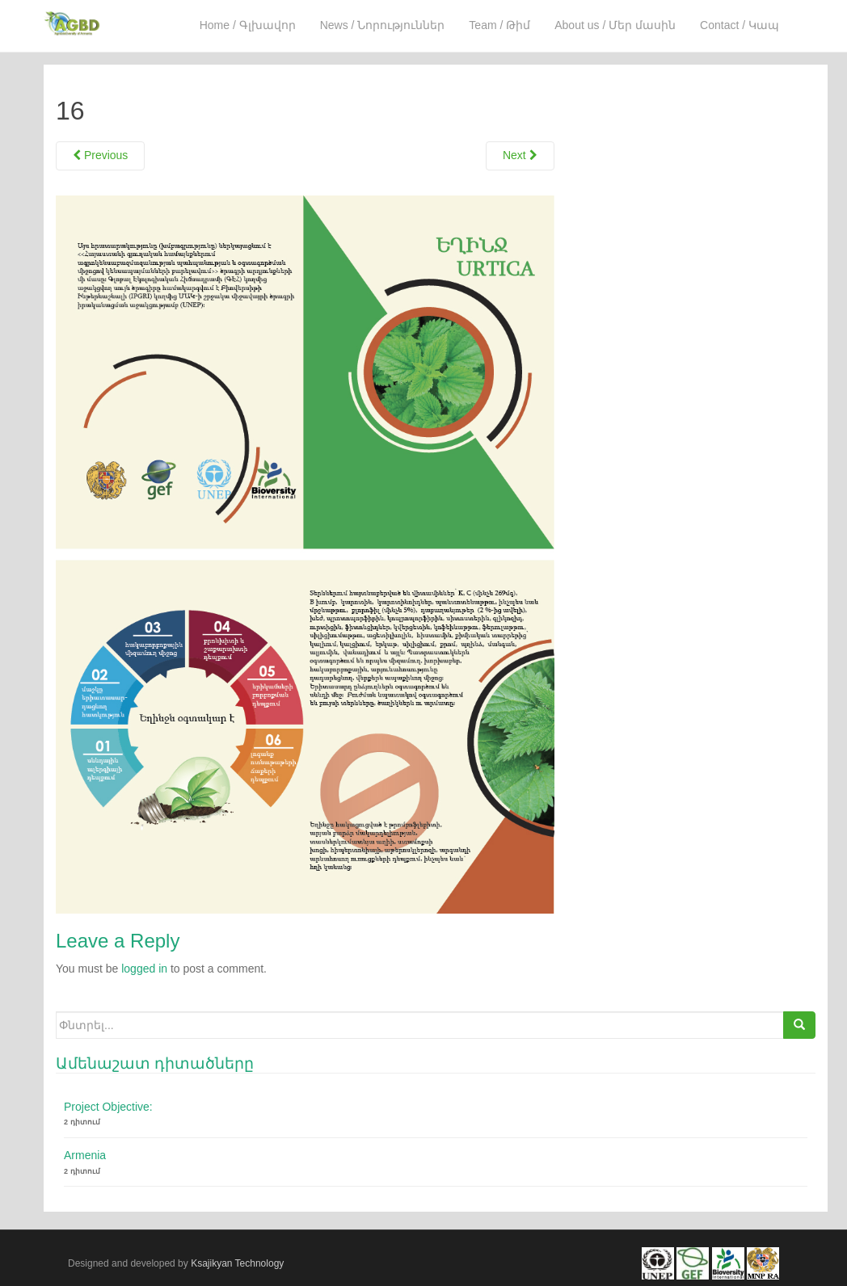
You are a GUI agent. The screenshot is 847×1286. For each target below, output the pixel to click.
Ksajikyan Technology (237, 1261)
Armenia (85, 1155)
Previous (100, 155)
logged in (144, 968)
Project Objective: (108, 1106)
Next (520, 155)
